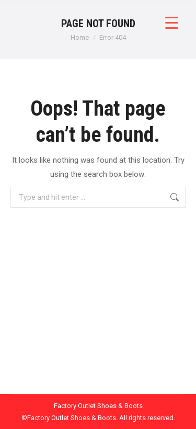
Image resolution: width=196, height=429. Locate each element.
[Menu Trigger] (171, 22)
